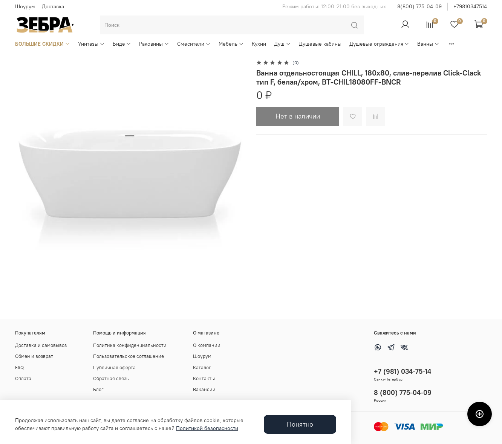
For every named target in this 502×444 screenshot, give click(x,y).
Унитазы (91, 43)
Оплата (23, 378)
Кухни (259, 43)
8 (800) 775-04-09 (403, 392)
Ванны (428, 43)
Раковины (154, 43)
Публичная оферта (114, 367)
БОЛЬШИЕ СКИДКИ (42, 43)
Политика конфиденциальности (130, 345)
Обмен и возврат (34, 356)
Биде (122, 43)
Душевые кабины (320, 43)
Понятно (300, 424)
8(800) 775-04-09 (419, 6)
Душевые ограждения (379, 43)
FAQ (19, 367)
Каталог (202, 367)
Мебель (231, 43)
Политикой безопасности (207, 428)
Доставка (53, 6)
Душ (282, 43)
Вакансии (204, 389)
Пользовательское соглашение (128, 356)
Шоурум (25, 6)
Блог (98, 389)
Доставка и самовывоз (41, 345)
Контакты (204, 378)
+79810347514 (470, 6)
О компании (206, 345)
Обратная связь (111, 378)
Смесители (194, 43)
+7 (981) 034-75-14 (402, 371)
